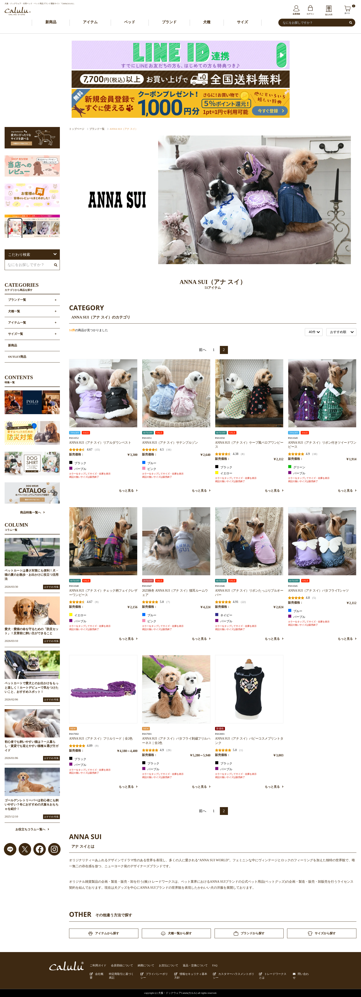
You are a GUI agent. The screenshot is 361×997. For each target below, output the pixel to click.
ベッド (129, 22)
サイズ (242, 22)
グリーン (296, 467)
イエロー (223, 473)
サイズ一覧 (15, 334)
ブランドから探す (249, 934)
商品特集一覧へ (32, 512)
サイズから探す (322, 934)
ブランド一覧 (97, 129)
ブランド (169, 22)
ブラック (77, 463)
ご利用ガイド (97, 966)
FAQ (206, 966)
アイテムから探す (103, 934)
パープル (77, 469)
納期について (142, 966)
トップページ (76, 129)
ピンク (149, 469)
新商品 (50, 22)
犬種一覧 (14, 311)
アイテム (90, 22)
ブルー (149, 463)
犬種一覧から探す (176, 934)
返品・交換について (188, 966)
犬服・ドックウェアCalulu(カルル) (177, 992)
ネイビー (223, 615)
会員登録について (120, 966)
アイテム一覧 (17, 322)
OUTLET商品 (17, 357)
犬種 (206, 22)
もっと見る (128, 491)
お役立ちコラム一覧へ (32, 829)
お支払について (163, 966)
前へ (202, 350)
